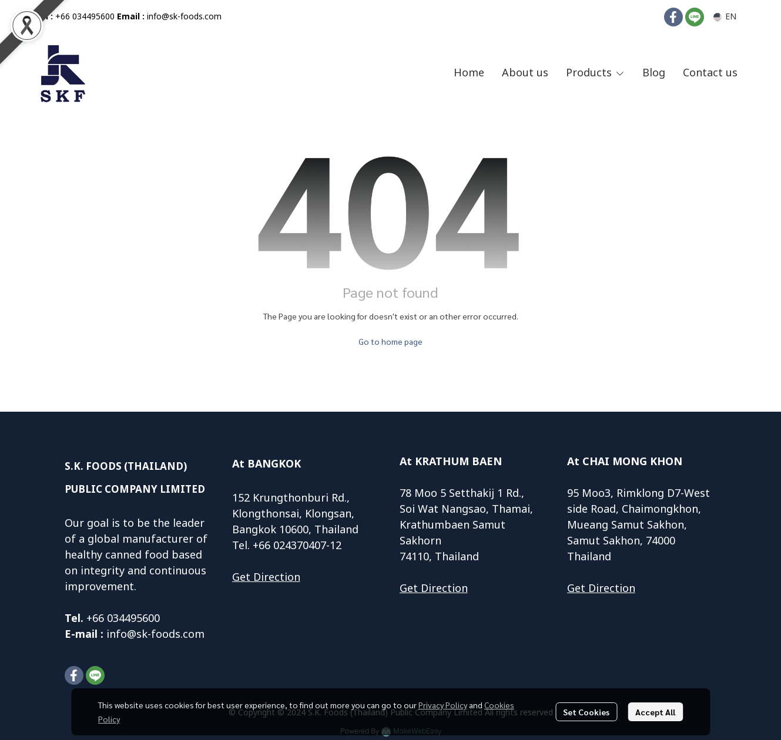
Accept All (655, 712)
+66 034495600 (85, 17)
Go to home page (390, 341)
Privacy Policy (442, 704)
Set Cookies (586, 712)
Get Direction (266, 578)
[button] (725, 16)
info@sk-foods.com (184, 17)
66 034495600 (126, 619)
